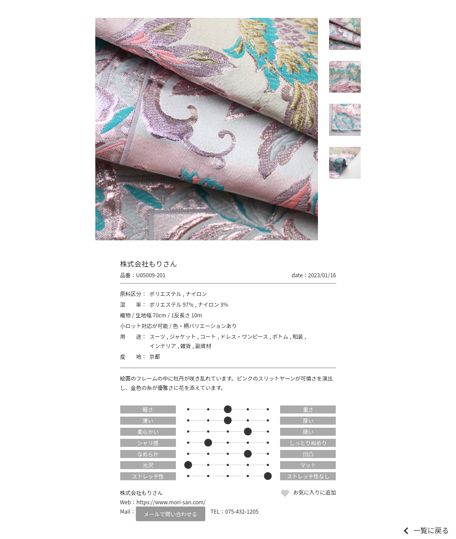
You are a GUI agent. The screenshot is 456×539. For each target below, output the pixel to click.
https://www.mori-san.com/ (171, 502)
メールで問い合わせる (170, 514)
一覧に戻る (431, 530)
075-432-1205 (242, 511)
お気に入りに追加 (314, 492)
